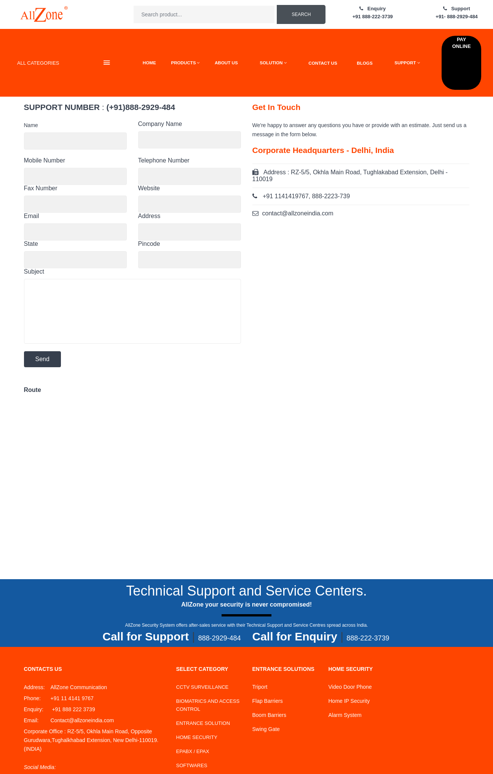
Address (149, 216)
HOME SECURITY (196, 737)
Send (42, 359)
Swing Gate (266, 729)
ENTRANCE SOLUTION (203, 723)
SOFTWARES (191, 765)
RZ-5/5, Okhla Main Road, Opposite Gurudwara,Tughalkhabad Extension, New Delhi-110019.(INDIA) (91, 740)
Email (31, 216)
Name (31, 125)
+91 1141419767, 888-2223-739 (306, 196)
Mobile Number (44, 160)
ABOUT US (226, 62)
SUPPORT (407, 62)
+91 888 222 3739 (73, 709)
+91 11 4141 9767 (72, 698)
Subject (34, 271)
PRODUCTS (185, 62)
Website (149, 188)
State (31, 243)
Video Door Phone (350, 687)
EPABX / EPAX (192, 751)
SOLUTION (273, 62)
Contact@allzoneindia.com (82, 720)
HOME (149, 62)
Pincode (149, 243)
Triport (260, 687)
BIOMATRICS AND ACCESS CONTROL (208, 705)
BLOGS (364, 63)
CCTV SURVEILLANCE (202, 687)
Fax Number (40, 188)
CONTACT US (322, 63)
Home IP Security (349, 701)
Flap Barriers (267, 701)
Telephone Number (164, 160)
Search (301, 14)
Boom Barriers (269, 715)
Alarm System (345, 715)
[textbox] (204, 14)
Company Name (160, 124)
